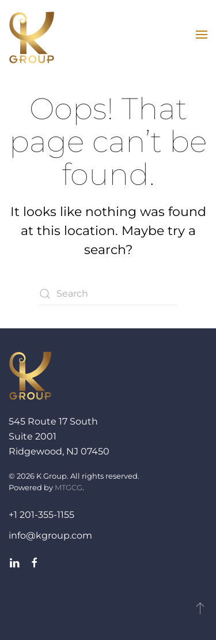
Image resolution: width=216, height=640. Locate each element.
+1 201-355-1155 (41, 514)
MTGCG (68, 487)
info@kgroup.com (50, 535)
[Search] (108, 293)
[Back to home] (32, 37)
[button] (201, 34)
